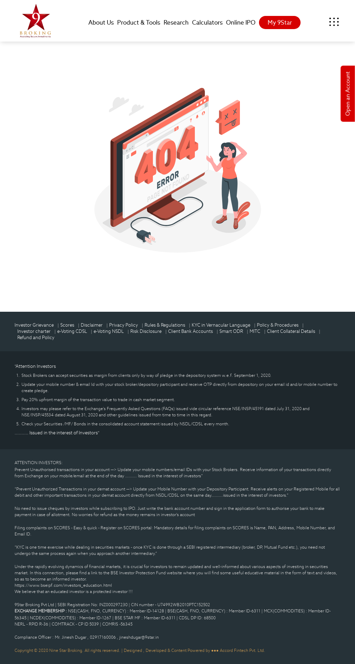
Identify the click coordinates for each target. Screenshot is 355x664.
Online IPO (241, 22)
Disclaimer (92, 325)
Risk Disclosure (146, 331)
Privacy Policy (123, 325)
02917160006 (103, 637)
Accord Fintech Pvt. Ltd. (242, 650)
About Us (101, 22)
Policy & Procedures (277, 325)
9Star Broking (35, 20)
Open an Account (348, 94)
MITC (255, 331)
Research (176, 22)
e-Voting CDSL (72, 331)
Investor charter (34, 331)
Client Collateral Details (291, 331)
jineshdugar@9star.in (139, 637)
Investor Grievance (34, 325)
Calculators (207, 22)
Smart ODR (231, 331)
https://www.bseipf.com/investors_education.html (63, 585)
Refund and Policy (35, 337)
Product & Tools (138, 22)
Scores (67, 325)
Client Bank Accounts (190, 331)
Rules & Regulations (165, 325)
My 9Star (280, 22)
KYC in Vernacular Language (221, 325)
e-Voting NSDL (109, 331)
